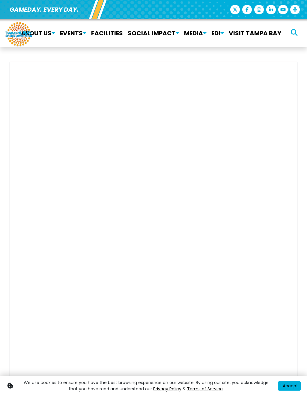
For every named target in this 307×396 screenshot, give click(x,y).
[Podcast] (295, 9)
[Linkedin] (271, 9)
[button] (53, 33)
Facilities (107, 33)
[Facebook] (247, 9)
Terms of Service (205, 389)
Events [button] (71, 33)
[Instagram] (259, 9)
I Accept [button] (289, 386)
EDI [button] (215, 33)
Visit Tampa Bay (255, 33)
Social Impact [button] (152, 33)
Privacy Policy (167, 389)
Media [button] (193, 33)
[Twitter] (235, 9)
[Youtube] (283, 9)
